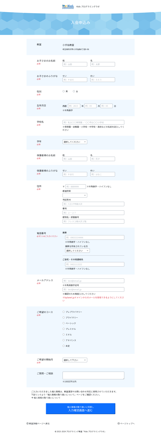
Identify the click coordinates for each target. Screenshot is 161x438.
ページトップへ (126, 423)
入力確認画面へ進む (80, 408)
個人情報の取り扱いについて (45, 397)
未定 (68, 345)
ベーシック (71, 323)
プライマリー (72, 317)
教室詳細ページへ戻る (38, 423)
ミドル (69, 334)
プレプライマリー (74, 311)
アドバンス (71, 340)
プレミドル (71, 328)
